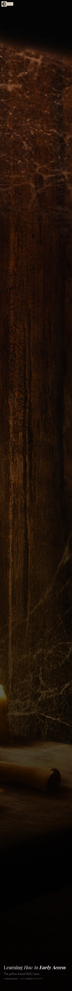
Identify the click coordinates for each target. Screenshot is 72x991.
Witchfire (29, 978)
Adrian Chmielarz (12, 978)
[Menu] (4, 4)
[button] (9, 4)
